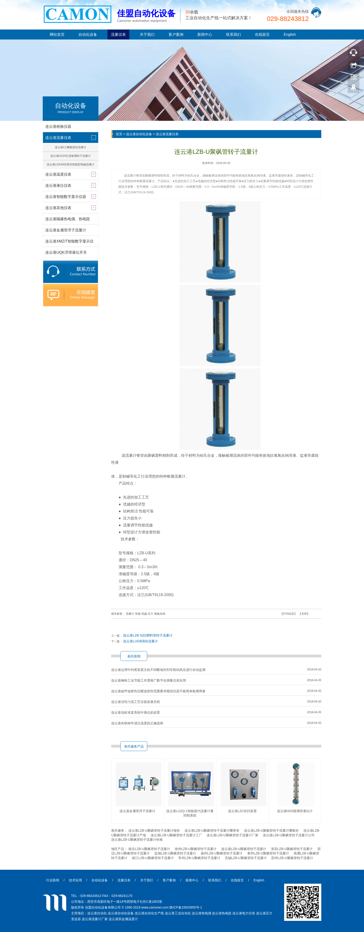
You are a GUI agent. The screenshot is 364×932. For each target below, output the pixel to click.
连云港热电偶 (201, 913)
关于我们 (147, 34)
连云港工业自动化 (178, 913)
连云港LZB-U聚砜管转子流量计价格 (137, 839)
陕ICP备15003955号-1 (185, 907)
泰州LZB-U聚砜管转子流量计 (268, 853)
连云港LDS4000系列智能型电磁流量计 (70, 164)
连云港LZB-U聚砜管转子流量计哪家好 (271, 830)
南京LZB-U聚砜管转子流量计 (149, 849)
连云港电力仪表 (243, 913)
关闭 (304, 613)
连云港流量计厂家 (95, 919)
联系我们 (233, 34)
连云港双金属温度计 (123, 919)
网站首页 (57, 34)
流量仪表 (118, 34)
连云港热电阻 (221, 913)
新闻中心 (204, 34)
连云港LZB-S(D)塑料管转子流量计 (147, 635)
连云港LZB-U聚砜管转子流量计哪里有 (212, 830)
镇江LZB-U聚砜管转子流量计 (153, 858)
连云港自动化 (97, 913)
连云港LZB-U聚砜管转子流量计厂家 (232, 835)
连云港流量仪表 (167, 134)
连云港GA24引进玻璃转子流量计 (70, 156)
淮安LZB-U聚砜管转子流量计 (292, 849)
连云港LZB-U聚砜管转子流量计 (243, 849)
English (290, 34)
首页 (119, 134)
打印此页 (288, 613)
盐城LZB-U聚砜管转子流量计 (175, 853)
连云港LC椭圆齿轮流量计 (70, 147)
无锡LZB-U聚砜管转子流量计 (245, 858)
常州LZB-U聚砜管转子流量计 (199, 858)
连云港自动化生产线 (149, 913)
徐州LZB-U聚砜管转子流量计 (196, 849)
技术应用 (75, 880)
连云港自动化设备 (139, 134)
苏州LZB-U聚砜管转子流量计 (292, 858)
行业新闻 (52, 880)
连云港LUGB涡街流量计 (140, 641)
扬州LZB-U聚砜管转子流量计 (222, 853)
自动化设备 (87, 34)
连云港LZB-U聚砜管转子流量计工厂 (176, 835)
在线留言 (262, 34)
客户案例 (176, 34)
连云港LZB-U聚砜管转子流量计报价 (154, 830)
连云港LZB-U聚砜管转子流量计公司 (288, 835)
